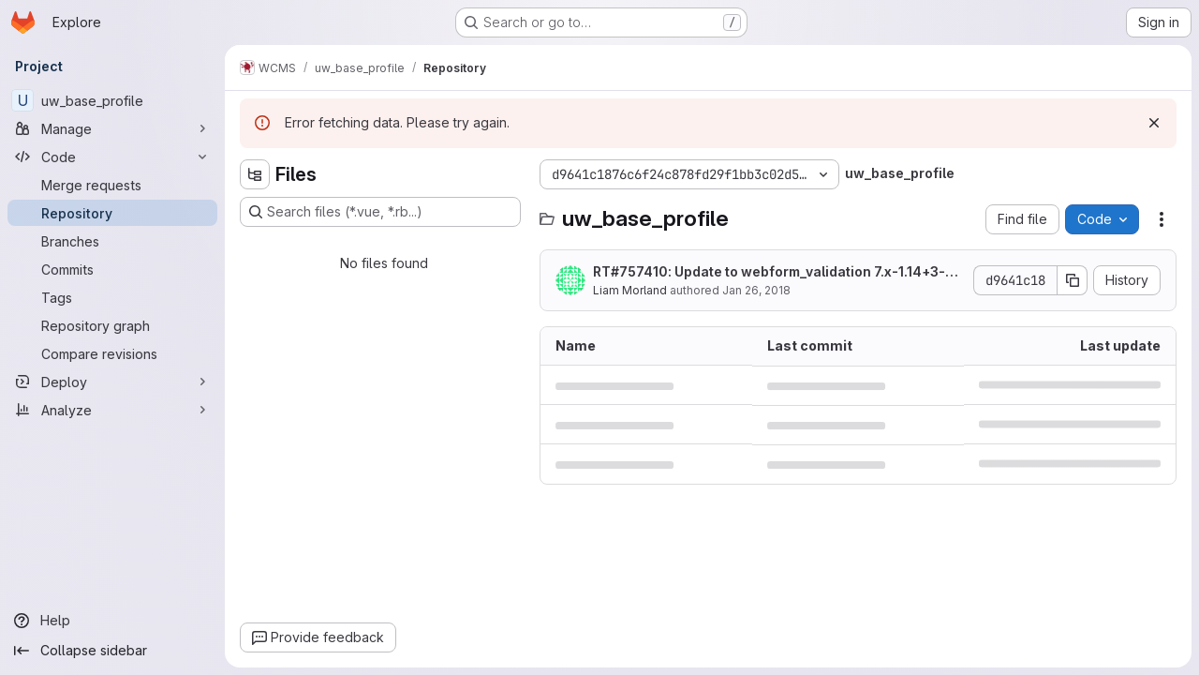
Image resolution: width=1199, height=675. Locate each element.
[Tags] (112, 297)
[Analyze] (112, 410)
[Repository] (112, 213)
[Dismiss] (1154, 123)
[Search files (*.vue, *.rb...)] (380, 212)
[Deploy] (112, 381)
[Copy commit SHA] (1073, 280)
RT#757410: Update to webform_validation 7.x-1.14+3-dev (777, 272)
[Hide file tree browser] (255, 174)
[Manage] (112, 128)
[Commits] (112, 269)
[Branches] (112, 241)
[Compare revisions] (112, 353)
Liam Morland (630, 290)
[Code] (112, 156)
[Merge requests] (112, 185)
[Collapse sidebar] (112, 651)
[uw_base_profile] (112, 100)
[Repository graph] (112, 325)
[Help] (112, 621)
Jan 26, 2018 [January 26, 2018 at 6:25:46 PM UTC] (756, 290)
